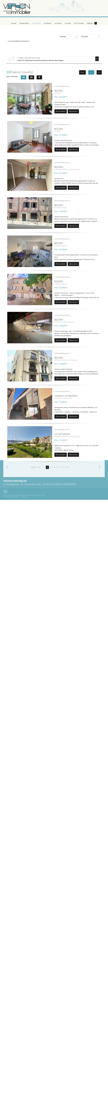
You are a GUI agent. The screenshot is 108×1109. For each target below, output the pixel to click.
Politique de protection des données (24, 495)
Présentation (24, 23)
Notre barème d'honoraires (11, 496)
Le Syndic (58, 23)
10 (68, 467)
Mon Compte (79, 23)
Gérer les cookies (40, 495)
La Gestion (48, 23)
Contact (68, 23)
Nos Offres (36, 23)
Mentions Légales (8, 495)
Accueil (13, 23)
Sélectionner (73, 111)
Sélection (92, 23)
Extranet (24, 496)
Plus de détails (60, 111)
